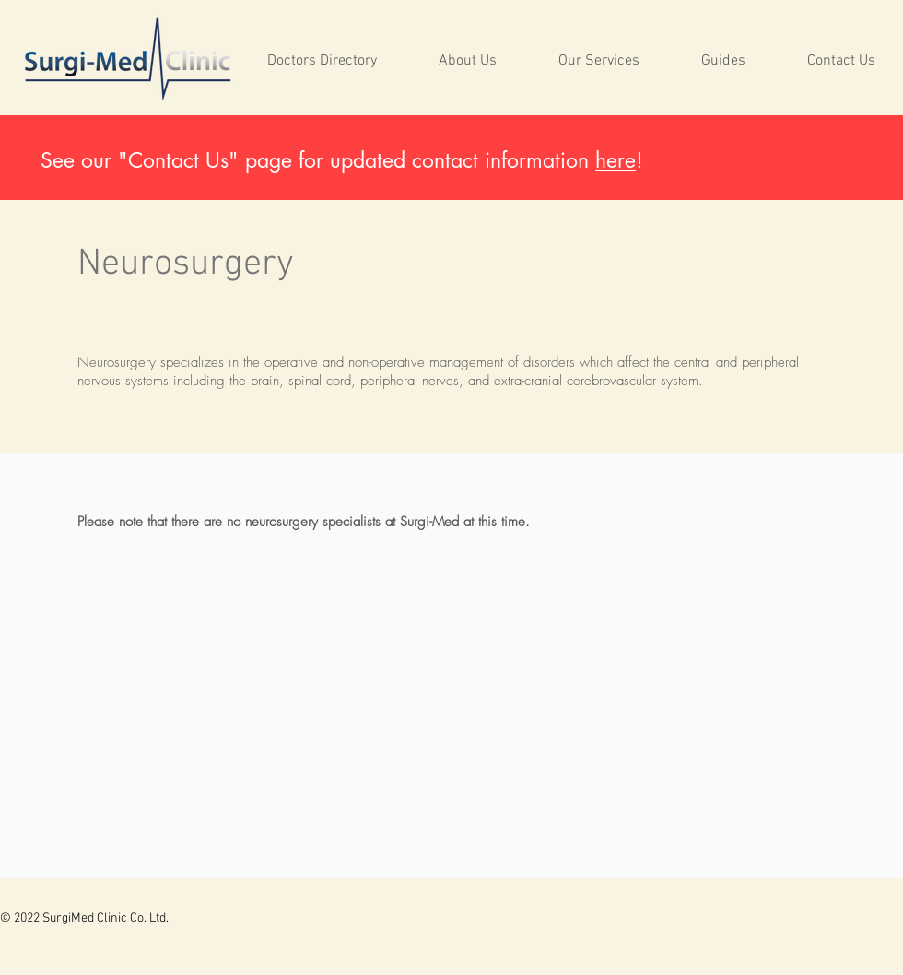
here (615, 160)
